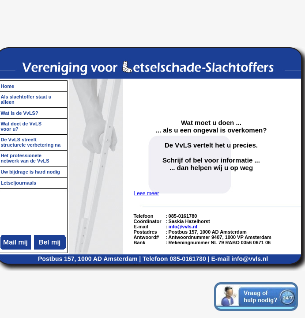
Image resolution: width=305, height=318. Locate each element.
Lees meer (146, 193)
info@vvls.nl (183, 226)
